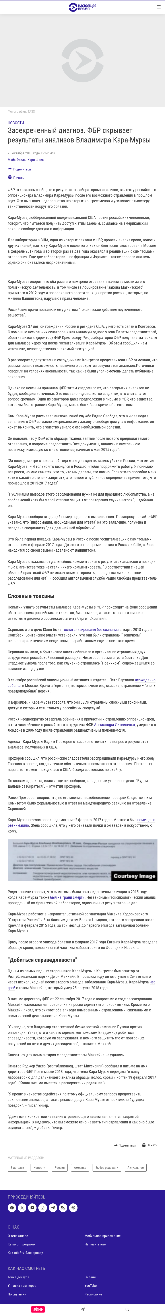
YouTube (91, 1285)
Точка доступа (18, 1277)
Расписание (93, 1294)
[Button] (19, 170)
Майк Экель (17, 160)
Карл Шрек (35, 160)
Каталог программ (21, 1244)
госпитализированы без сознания (90, 629)
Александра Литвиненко (114, 724)
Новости (16, 122)
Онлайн (90, 1277)
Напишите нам (95, 1244)
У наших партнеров (22, 1285)
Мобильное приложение (103, 1236)
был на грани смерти (67, 897)
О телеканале (18, 1236)
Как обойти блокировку (25, 1253)
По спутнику (17, 1294)
